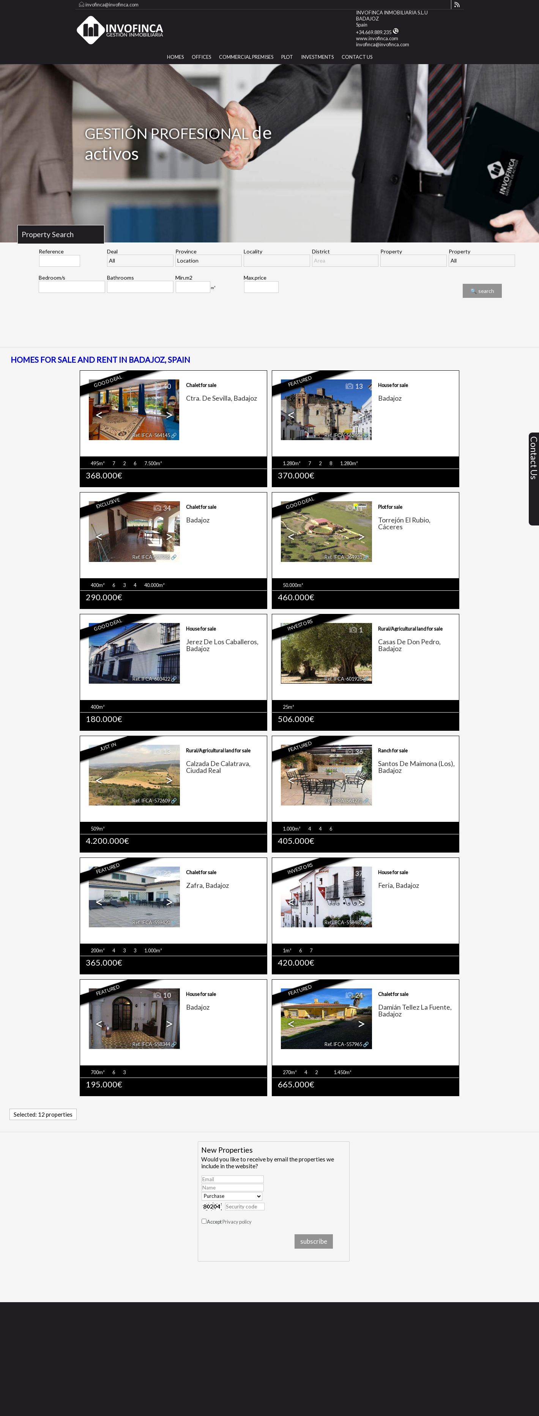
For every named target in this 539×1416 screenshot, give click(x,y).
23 (162, 874)
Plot (287, 57)
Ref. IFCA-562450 (343, 435)
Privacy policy (237, 1222)
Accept (229, 1222)
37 (354, 874)
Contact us (357, 57)
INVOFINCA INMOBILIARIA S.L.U (392, 12)
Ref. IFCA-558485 (343, 922)
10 (162, 995)
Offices (201, 57)
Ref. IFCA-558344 (151, 1044)
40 (162, 386)
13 (354, 386)
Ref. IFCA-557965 (343, 1044)
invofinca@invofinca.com (112, 5)
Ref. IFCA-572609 (151, 801)
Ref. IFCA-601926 (343, 679)
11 (354, 508)
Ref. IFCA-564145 (151, 435)
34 (162, 508)
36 (354, 752)
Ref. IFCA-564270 (343, 801)
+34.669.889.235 (377, 32)
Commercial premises (246, 57)
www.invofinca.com (377, 38)
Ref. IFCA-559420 (151, 922)
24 (354, 995)
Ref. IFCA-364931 (343, 557)
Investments (317, 57)
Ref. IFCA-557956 (151, 557)
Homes (175, 57)
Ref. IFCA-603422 (151, 679)
